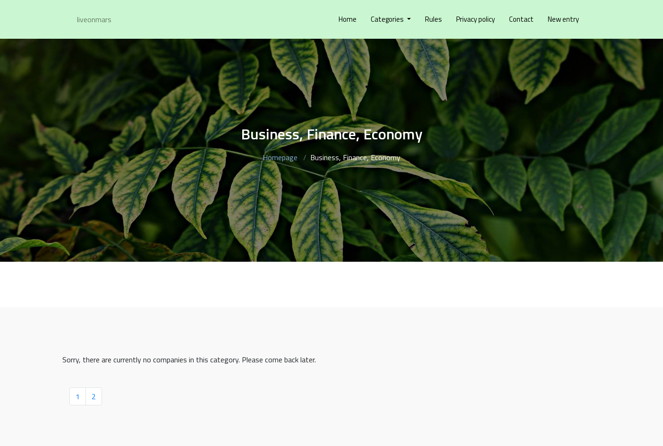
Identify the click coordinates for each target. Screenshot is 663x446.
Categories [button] (388, 19)
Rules (433, 19)
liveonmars (94, 19)
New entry (563, 19)
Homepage (280, 157)
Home (348, 19)
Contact (521, 19)
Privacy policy (475, 19)
